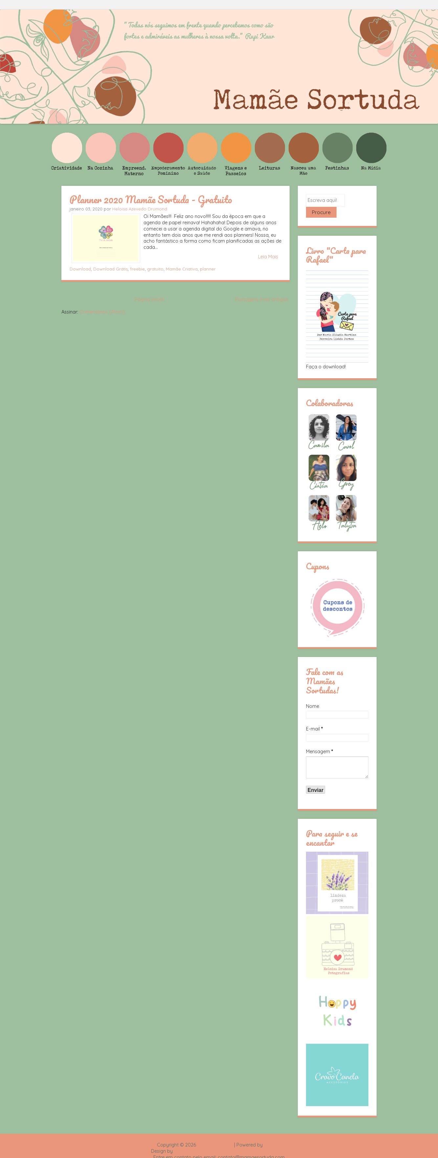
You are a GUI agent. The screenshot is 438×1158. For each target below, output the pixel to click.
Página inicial (149, 299)
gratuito (155, 269)
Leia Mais (268, 257)
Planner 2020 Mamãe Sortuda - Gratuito (151, 199)
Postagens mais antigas (261, 299)
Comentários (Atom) (102, 312)
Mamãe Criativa (182, 269)
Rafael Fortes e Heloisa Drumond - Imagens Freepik (230, 1140)
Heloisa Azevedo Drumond (139, 208)
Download (80, 269)
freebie (137, 269)
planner (208, 269)
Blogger (272, 1134)
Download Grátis (110, 269)
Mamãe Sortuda (215, 1134)
